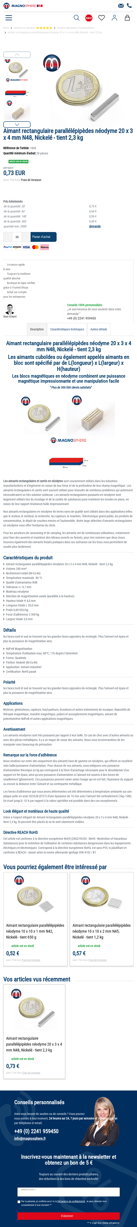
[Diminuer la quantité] (7, 237)
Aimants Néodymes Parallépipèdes (75, 27)
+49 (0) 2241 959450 (81, 318)
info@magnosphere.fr (30, 1138)
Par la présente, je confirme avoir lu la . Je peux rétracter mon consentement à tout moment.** (64, 1203)
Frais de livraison (31, 180)
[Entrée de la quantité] (17, 237)
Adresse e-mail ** (28, 1190)
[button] (17, 124)
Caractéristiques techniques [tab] (67, 329)
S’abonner (88, 1216)
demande (95, 226)
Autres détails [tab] (98, 329)
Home (6, 27)
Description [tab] (37, 329)
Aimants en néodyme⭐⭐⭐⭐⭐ (33, 27)
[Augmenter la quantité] (26, 237)
